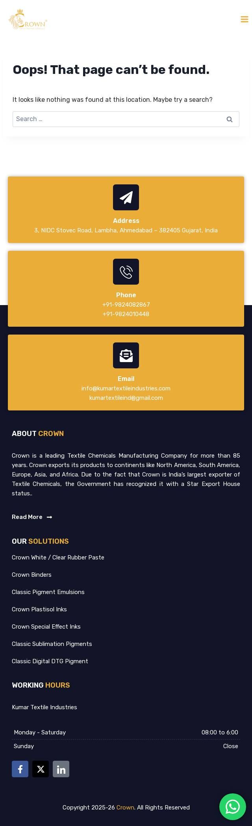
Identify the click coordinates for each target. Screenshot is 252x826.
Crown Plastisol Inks (39, 609)
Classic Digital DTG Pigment (50, 661)
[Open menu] (244, 19)
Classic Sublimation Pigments (52, 644)
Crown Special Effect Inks (46, 626)
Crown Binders (32, 574)
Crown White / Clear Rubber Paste (58, 557)
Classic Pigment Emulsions (48, 592)
